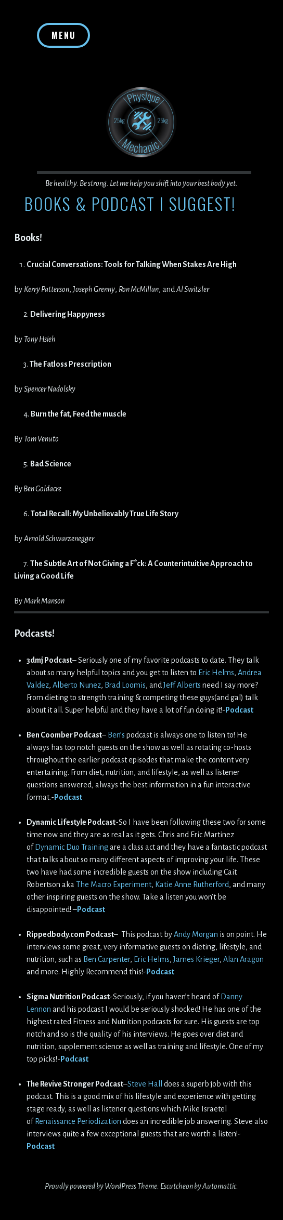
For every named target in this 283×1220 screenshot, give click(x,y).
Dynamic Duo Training (71, 847)
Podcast (239, 710)
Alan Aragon (243, 959)
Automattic (219, 1186)
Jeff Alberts (182, 685)
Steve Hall (145, 1084)
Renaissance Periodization (78, 1121)
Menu (63, 35)
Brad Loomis (125, 685)
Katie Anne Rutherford (192, 884)
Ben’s (116, 735)
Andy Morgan (196, 934)
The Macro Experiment (113, 884)
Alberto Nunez (77, 685)
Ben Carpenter (106, 959)
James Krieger (196, 959)
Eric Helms (216, 672)
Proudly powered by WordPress (90, 1186)
